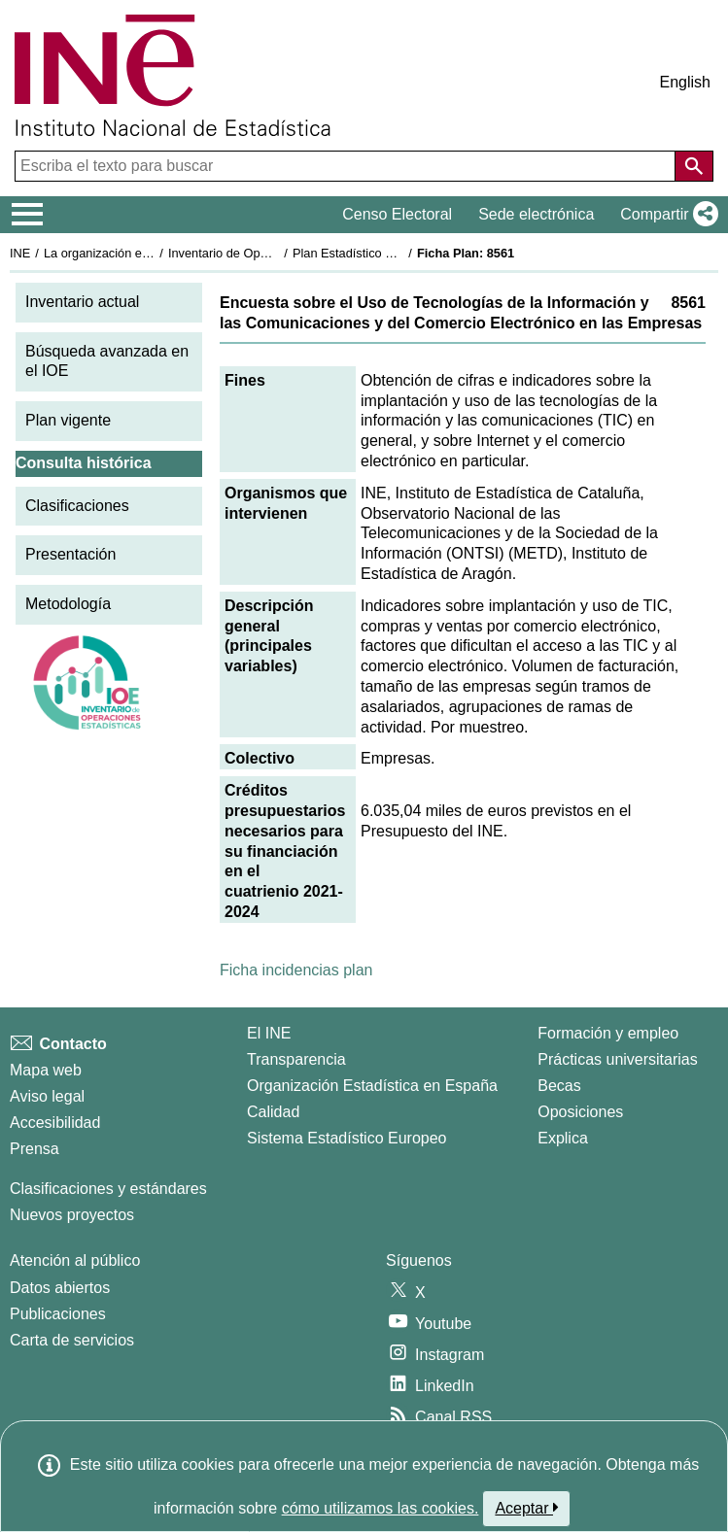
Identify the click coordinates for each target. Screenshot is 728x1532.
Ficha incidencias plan (296, 970)
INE (20, 253)
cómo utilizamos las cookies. (380, 1508)
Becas (558, 1085)
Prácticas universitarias (617, 1059)
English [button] (685, 82)
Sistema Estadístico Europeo (346, 1138)
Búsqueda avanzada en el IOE (107, 361)
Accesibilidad (55, 1122)
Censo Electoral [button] (397, 214)
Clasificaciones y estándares (108, 1188)
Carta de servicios (72, 1340)
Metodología (68, 604)
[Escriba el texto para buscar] (347, 166)
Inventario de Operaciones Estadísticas (276, 253)
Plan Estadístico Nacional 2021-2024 (395, 253)
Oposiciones (580, 1112)
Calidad (273, 1112)
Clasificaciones (77, 505)
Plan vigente (68, 420)
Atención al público (75, 1260)
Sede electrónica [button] (536, 214)
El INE (269, 1033)
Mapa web (46, 1070)
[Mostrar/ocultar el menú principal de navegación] (28, 214)
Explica (562, 1138)
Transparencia (296, 1059)
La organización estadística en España (151, 253)
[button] (665, 214)
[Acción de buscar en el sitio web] (694, 166)
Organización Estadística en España (372, 1085)
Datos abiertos (60, 1287)
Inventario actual (82, 301)
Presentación (70, 554)
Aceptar (526, 1507)
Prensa (34, 1148)
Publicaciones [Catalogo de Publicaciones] (58, 1314)
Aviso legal (47, 1096)
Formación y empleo (607, 1033)
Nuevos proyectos (72, 1215)
